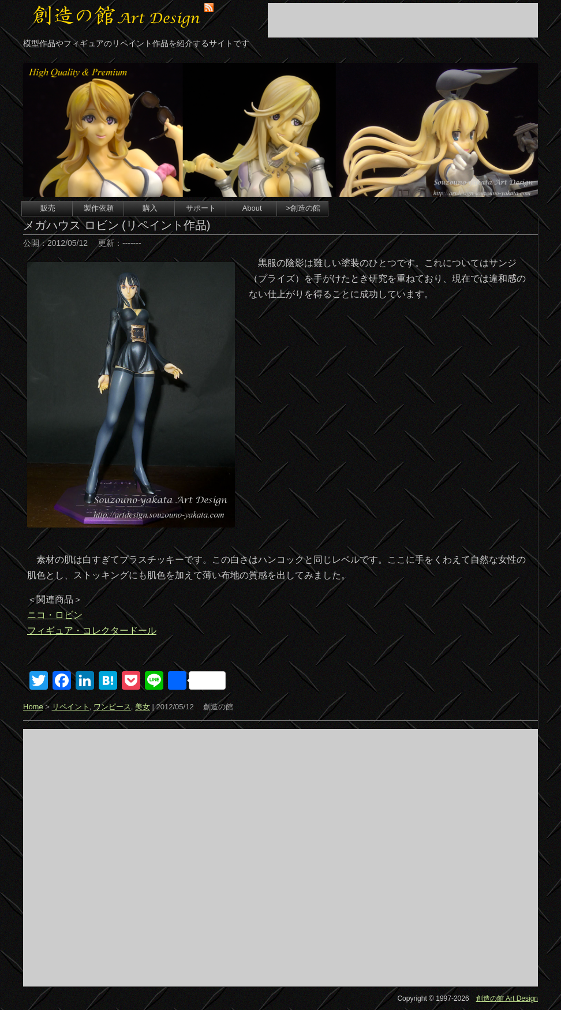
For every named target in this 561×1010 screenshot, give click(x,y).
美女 (142, 706)
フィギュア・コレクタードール (91, 630)
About (252, 208)
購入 (150, 208)
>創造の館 (303, 208)
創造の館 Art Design (507, 998)
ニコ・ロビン (55, 615)
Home (33, 706)
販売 (47, 208)
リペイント (70, 706)
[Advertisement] (403, 20)
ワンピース (112, 706)
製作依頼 (99, 208)
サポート (201, 208)
